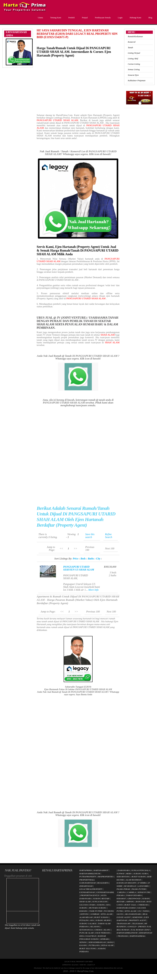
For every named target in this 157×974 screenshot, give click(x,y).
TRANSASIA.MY (123, 923)
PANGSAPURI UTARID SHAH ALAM (57, 120)
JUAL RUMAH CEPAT (140, 930)
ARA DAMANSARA (133, 914)
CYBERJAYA (143, 905)
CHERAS (98, 930)
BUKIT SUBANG (101, 917)
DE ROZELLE (130, 886)
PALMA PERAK (123, 889)
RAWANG (83, 911)
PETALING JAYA (86, 920)
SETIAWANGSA (86, 930)
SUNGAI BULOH (99, 901)
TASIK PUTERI (95, 911)
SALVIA (120, 914)
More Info (93, 589)
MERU (129, 873)
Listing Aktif (133, 58)
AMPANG (130, 901)
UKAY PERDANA (102, 933)
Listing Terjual (134, 53)
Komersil (131, 42)
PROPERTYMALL (87, 880)
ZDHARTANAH (86, 886)
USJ (139, 911)
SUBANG (83, 908)
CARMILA (131, 892)
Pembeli (71, 17)
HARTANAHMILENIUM (89, 873)
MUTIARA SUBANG (97, 908)
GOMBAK (94, 914)
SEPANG (83, 942)
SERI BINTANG (123, 876)
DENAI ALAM (107, 945)
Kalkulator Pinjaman (136, 80)
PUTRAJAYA (94, 945)
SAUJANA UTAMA (87, 905)
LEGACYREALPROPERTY (90, 889)
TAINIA (146, 911)
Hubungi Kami (135, 17)
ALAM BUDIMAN (133, 880)
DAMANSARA (124, 870)
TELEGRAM (137, 923)
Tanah (130, 47)
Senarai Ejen (133, 75)
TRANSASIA (123, 936)
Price (75, 558)
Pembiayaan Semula (102, 17)
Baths (91, 558)
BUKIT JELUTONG (87, 948)
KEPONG (84, 914)
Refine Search (108, 535)
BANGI (110, 942)
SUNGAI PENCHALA (140, 870)
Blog (150, 17)
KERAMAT (121, 898)
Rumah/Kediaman (135, 36)
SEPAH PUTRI (144, 892)
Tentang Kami (55, 17)
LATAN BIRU (143, 886)
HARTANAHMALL (138, 936)
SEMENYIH (137, 917)
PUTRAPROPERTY (87, 876)
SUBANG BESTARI (101, 898)
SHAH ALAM (108, 335)
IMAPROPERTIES (105, 876)
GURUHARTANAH (87, 883)
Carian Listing (134, 64)
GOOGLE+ (132, 926)
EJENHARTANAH (87, 892)
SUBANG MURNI (103, 920)
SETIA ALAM (106, 914)
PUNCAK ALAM (86, 933)
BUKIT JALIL (130, 905)
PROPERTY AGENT (137, 920)
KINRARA (104, 939)
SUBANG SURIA (140, 873)
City (98, 558)
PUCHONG (109, 911)
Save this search (89, 535)
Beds (83, 558)
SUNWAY (120, 873)
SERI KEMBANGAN (97, 942)
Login (119, 17)
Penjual (84, 17)
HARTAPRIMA (85, 870)
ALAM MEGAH (86, 917)
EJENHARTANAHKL (105, 892)
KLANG (107, 930)
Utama (40, 17)
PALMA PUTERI (139, 889)
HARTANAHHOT (101, 870)
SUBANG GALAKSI (87, 923)
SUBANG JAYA (103, 905)
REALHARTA (102, 883)
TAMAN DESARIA (134, 895)
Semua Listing (134, 69)
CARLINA (121, 892)
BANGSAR (140, 901)
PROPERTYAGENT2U (90, 895)
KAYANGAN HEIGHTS (126, 883)
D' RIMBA (142, 883)
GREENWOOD (133, 898)
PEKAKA (120, 895)
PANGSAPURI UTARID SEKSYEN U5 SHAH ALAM (78, 568)
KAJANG (83, 945)
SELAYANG (95, 926)
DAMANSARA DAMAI (126, 908)
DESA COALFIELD (87, 936)
